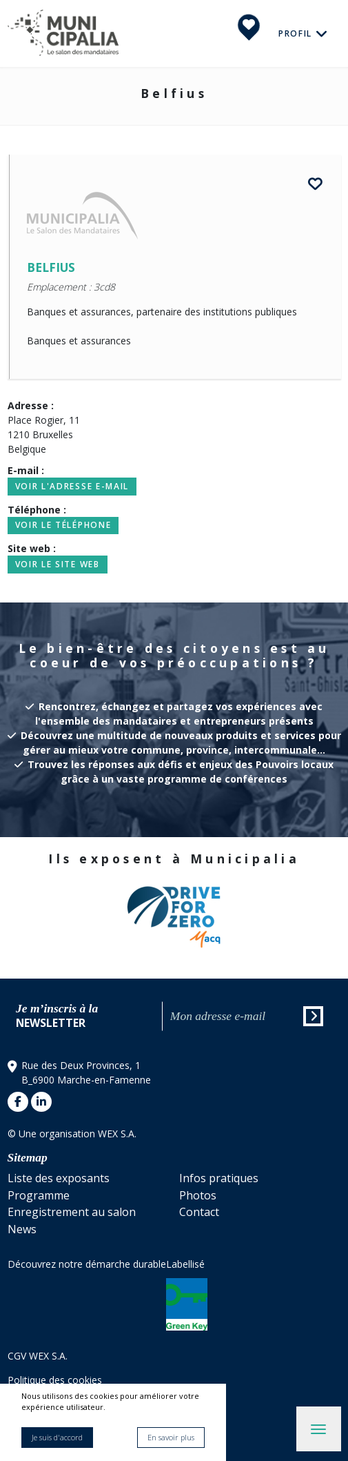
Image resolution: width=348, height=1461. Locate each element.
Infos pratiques (218, 1178)
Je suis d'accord (57, 1437)
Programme (39, 1195)
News (22, 1229)
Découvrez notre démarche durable (87, 1264)
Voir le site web (57, 564)
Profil (297, 33)
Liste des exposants (59, 1178)
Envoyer (314, 1018)
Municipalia (63, 33)
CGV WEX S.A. (38, 1355)
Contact (199, 1211)
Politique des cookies (55, 1379)
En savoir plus (170, 1437)
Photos (197, 1195)
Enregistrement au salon (72, 1211)
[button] (324, 915)
